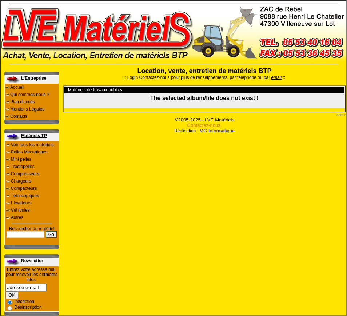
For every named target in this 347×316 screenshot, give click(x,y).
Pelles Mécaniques (29, 152)
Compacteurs (24, 188)
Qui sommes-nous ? (29, 94)
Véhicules (20, 210)
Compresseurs (25, 173)
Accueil (17, 87)
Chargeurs (21, 181)
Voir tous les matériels (32, 144)
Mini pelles (21, 159)
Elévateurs (21, 202)
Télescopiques (25, 195)
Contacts (18, 116)
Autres (17, 217)
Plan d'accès (22, 101)
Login (132, 77)
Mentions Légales (27, 109)
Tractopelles (23, 166)
